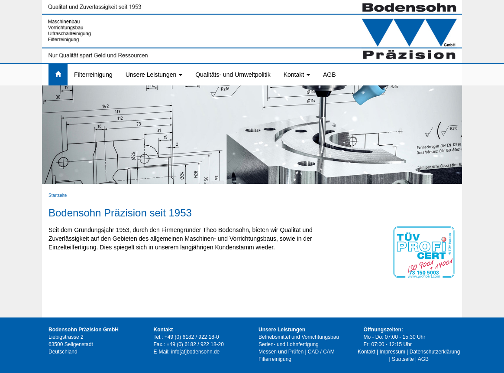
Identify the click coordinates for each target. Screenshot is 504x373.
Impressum (392, 352)
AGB (329, 74)
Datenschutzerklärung (435, 352)
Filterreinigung (93, 74)
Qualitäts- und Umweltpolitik (233, 74)
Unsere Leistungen (154, 74)
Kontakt (297, 74)
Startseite (57, 195)
